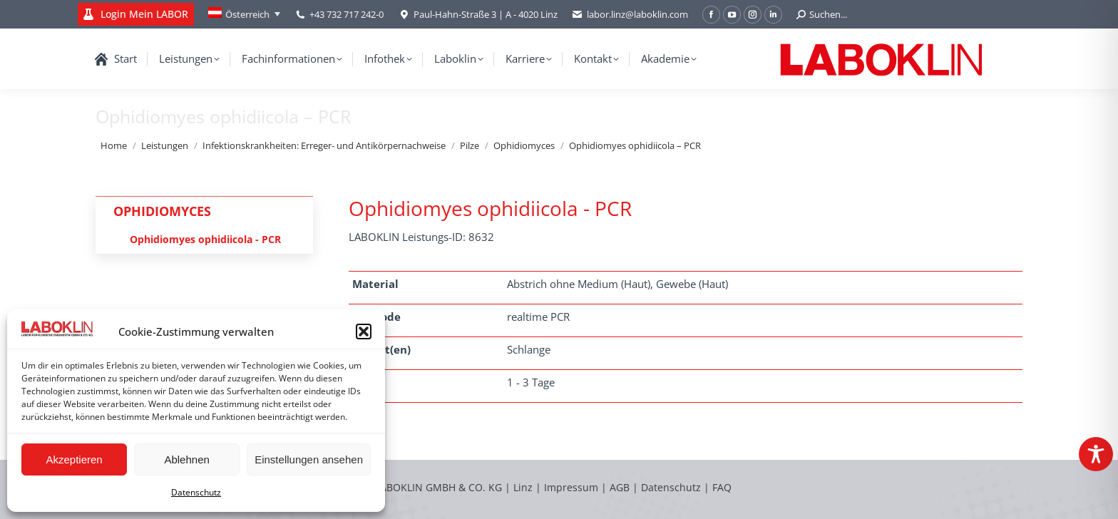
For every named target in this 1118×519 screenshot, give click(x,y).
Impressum (571, 487)
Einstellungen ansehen (309, 459)
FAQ (722, 487)
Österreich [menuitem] (247, 14)
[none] (244, 14)
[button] (364, 331)
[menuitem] (244, 14)
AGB (621, 487)
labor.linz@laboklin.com (630, 14)
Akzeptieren (74, 459)
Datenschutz (196, 492)
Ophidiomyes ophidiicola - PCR (205, 239)
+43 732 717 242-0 (346, 14)
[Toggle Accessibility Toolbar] (1095, 454)
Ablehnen (186, 459)
